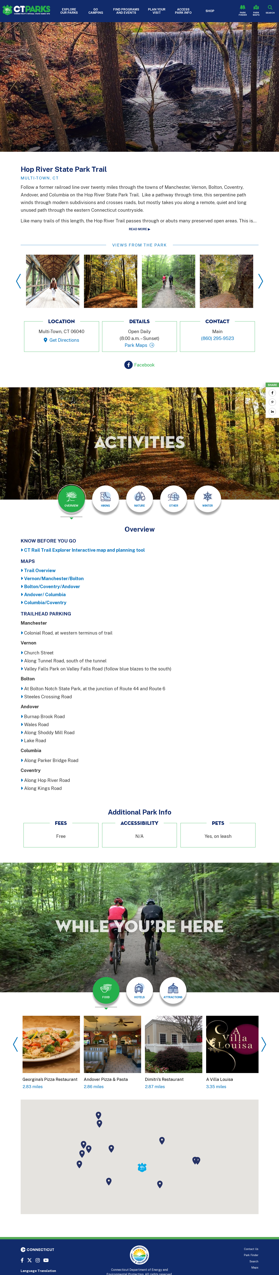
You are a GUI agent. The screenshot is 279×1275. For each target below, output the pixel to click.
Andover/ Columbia (45, 594)
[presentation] (71, 501)
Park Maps (256, 13)
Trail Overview (40, 570)
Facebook (144, 364)
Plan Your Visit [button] (156, 11)
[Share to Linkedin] (272, 411)
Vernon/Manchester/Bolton (54, 578)
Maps (254, 1267)
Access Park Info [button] (183, 11)
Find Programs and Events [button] (126, 11)
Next (260, 281)
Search (254, 1261)
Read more (138, 229)
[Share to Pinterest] (272, 402)
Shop (210, 11)
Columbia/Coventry (45, 602)
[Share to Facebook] (272, 392)
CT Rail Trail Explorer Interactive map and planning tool (84, 550)
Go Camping (95, 11)
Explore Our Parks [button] (69, 11)
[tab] (71, 498)
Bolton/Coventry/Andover (52, 586)
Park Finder (243, 13)
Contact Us (251, 1249)
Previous (18, 281)
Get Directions (64, 340)
